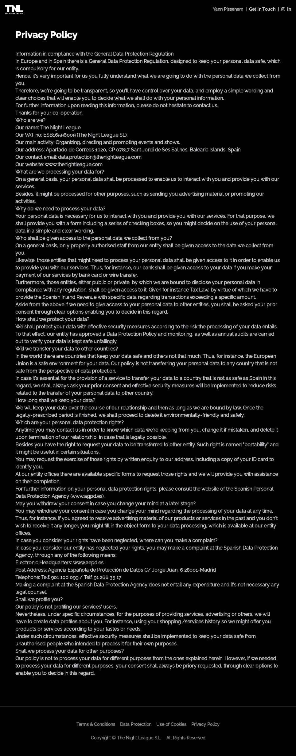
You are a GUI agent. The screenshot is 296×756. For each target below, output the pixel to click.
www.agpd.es (87, 496)
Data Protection (135, 724)
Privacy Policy (205, 724)
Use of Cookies (171, 724)
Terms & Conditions (95, 724)
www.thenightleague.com (74, 164)
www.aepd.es (88, 563)
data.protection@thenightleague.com (100, 157)
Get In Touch (262, 9)
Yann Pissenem (228, 9)
